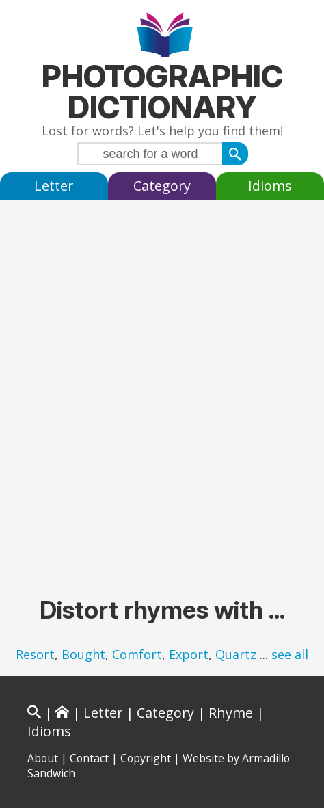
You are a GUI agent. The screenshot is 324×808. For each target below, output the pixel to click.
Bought (83, 654)
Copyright (145, 758)
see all (289, 654)
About (42, 758)
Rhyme (230, 712)
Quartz (235, 654)
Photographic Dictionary (162, 91)
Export (188, 654)
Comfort (137, 654)
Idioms (270, 185)
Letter (53, 185)
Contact (89, 758)
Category (162, 185)
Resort (35, 654)
